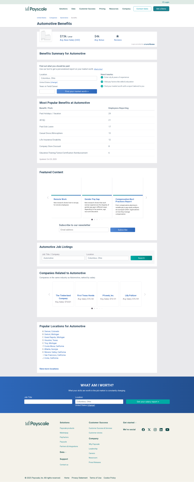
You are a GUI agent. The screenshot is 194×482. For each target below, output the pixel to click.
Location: (43, 74)
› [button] (146, 197)
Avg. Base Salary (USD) (70, 40)
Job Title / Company (51, 254)
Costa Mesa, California (54, 346)
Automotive (64, 18)
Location (90, 254)
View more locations (49, 369)
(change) (54, 82)
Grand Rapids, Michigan (54, 337)
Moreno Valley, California (55, 352)
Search (141, 258)
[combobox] (68, 78)
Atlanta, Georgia (51, 349)
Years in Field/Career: (48, 86)
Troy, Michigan (50, 343)
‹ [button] (48, 197)
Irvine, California (51, 358)
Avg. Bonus (99, 40)
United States (41, 18)
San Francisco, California (55, 355)
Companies (53, 18)
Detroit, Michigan (51, 334)
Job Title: (28, 397)
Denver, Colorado (51, 331)
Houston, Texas (51, 340)
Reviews (118, 40)
